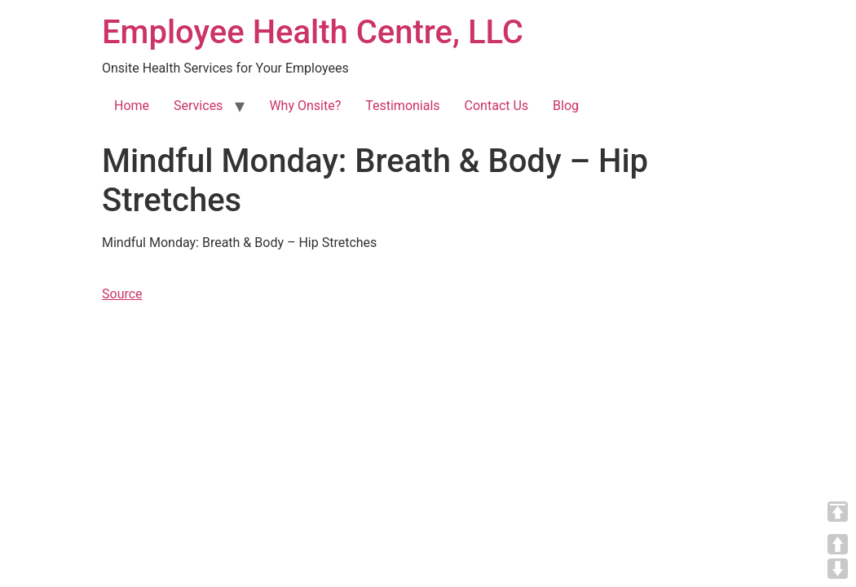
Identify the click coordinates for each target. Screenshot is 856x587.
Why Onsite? (305, 105)
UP (837, 544)
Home (131, 105)
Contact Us (497, 105)
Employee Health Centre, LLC (312, 32)
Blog (566, 105)
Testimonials (402, 105)
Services (198, 105)
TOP (837, 511)
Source (122, 294)
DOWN (837, 568)
